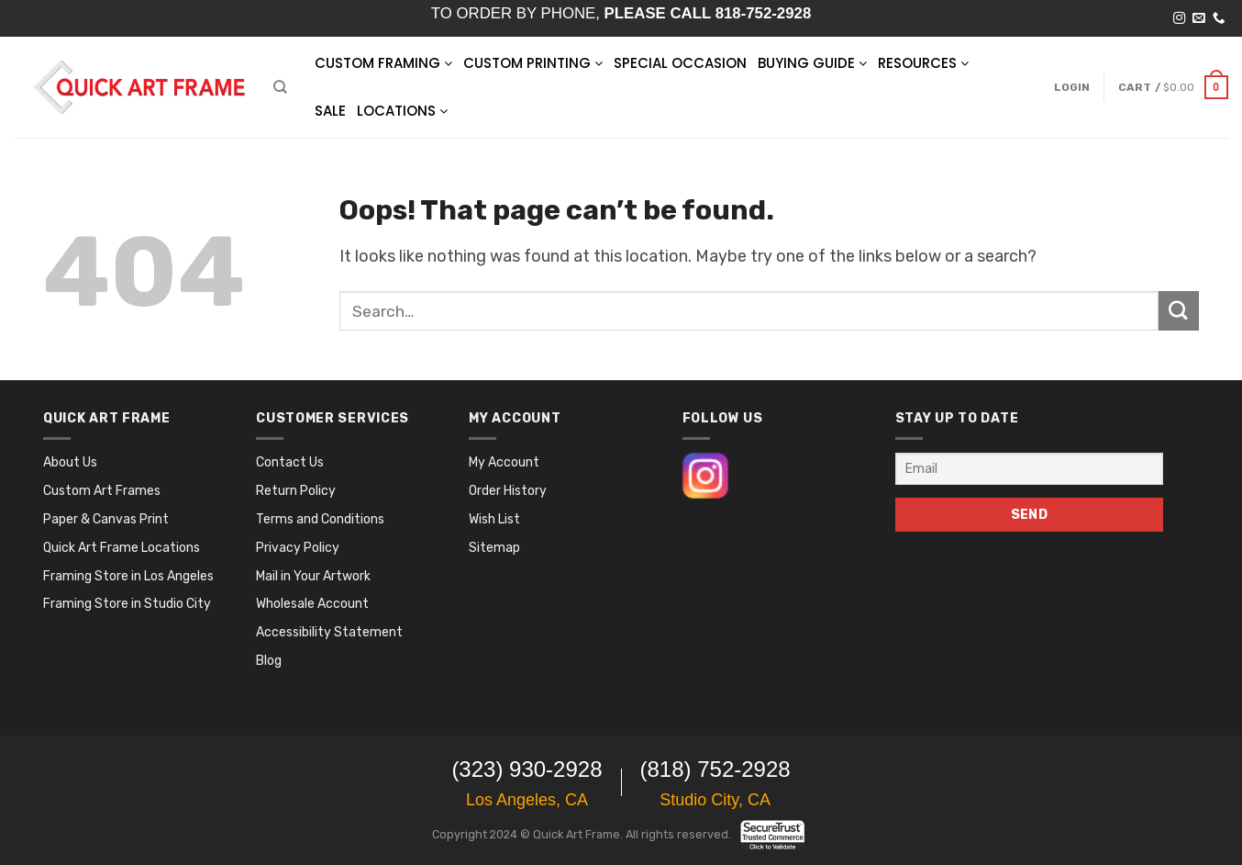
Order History (508, 491)
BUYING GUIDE (812, 63)
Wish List (494, 519)
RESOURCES (923, 63)
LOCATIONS (402, 110)
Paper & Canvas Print (106, 519)
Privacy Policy (297, 548)
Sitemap (494, 548)
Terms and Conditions (320, 519)
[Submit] (1179, 311)
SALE (330, 110)
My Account (504, 462)
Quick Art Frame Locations (121, 548)
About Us (70, 462)
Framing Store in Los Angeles (128, 576)
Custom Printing (533, 63)
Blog (269, 660)
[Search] (279, 87)
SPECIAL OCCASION (680, 63)
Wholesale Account (312, 604)
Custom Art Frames (102, 491)
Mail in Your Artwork (313, 576)
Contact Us (290, 462)
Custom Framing (383, 63)
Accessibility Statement (329, 632)
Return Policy (296, 491)
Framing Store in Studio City (127, 604)
